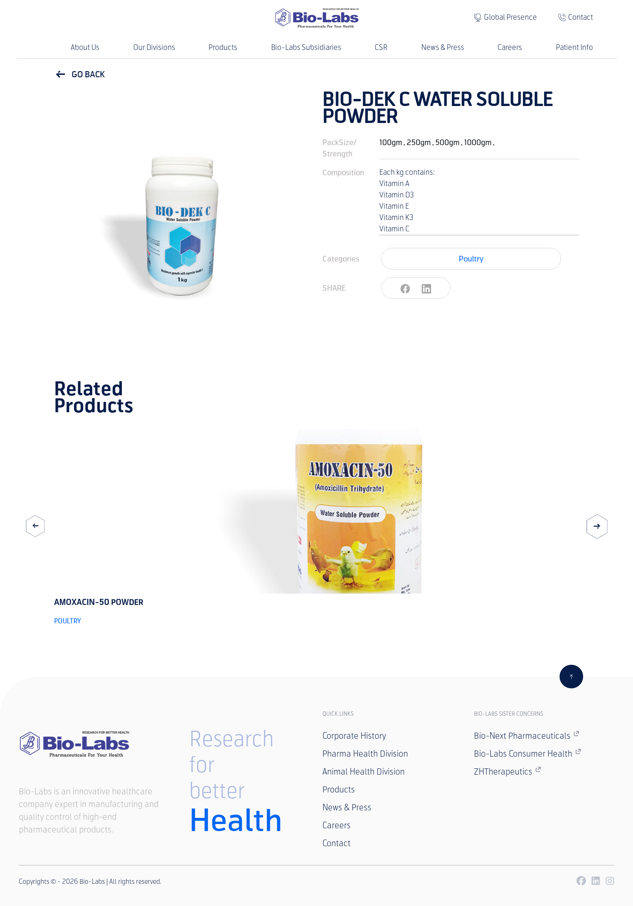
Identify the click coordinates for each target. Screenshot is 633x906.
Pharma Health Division (365, 754)
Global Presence (510, 17)
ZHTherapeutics (507, 771)
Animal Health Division (363, 772)
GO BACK (79, 74)
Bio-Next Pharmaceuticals (526, 735)
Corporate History (354, 736)
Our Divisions (154, 47)
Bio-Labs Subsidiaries (306, 47)
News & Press (442, 47)
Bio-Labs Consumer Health (527, 753)
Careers (509, 47)
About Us (85, 47)
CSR (381, 47)
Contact (580, 17)
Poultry (471, 258)
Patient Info (574, 47)
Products (222, 47)
